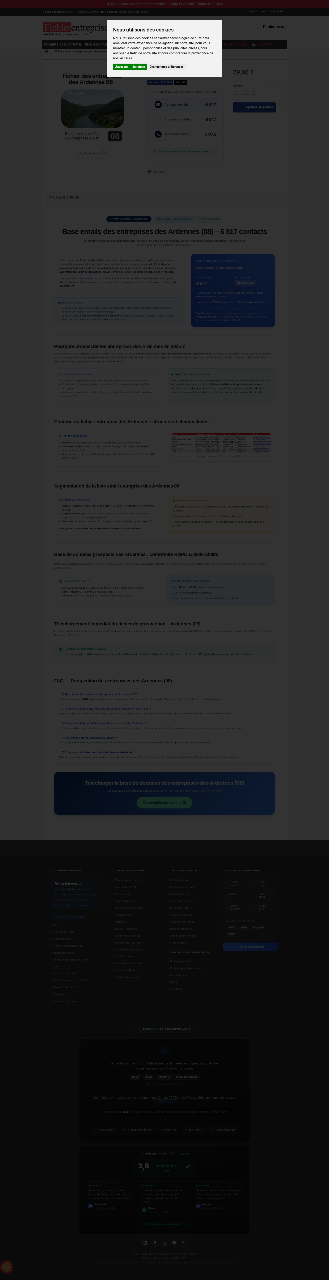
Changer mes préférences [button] (167, 66)
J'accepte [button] (121, 66)
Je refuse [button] (138, 66)
